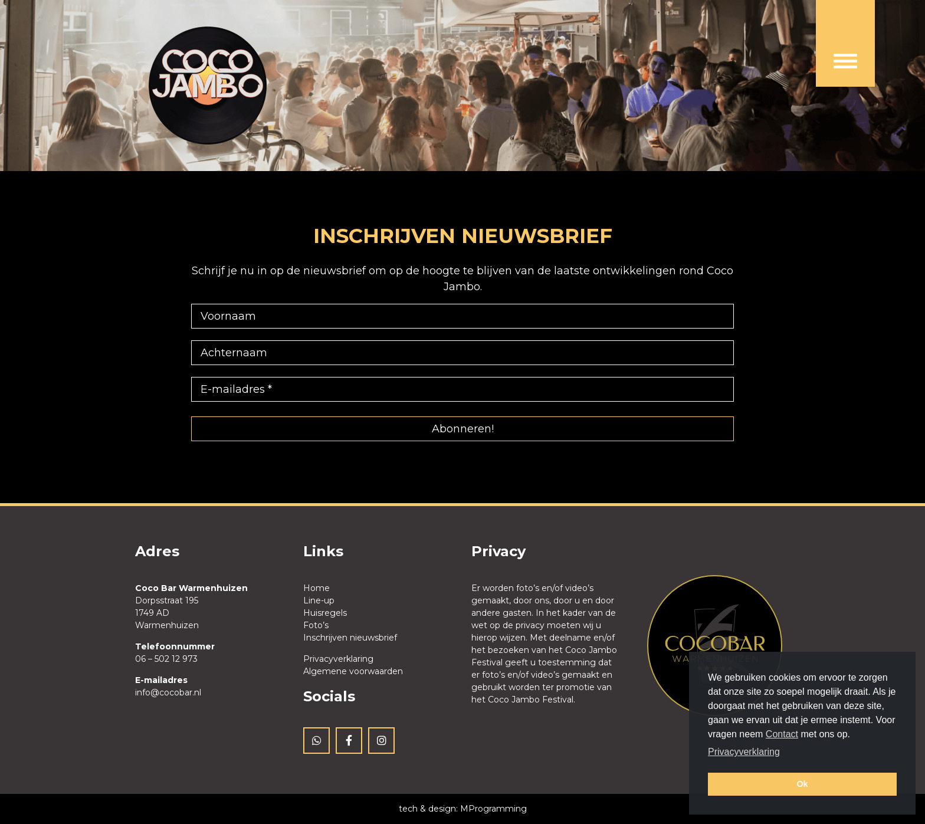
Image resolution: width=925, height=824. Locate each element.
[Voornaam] (462, 316)
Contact (782, 734)
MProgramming (493, 808)
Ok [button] (802, 784)
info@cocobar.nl (168, 692)
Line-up (318, 600)
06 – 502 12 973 (166, 659)
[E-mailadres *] (462, 389)
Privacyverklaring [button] (744, 752)
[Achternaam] (462, 352)
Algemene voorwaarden (353, 671)
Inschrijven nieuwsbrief (350, 637)
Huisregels (325, 613)
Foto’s (316, 625)
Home (316, 588)
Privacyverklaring (338, 659)
